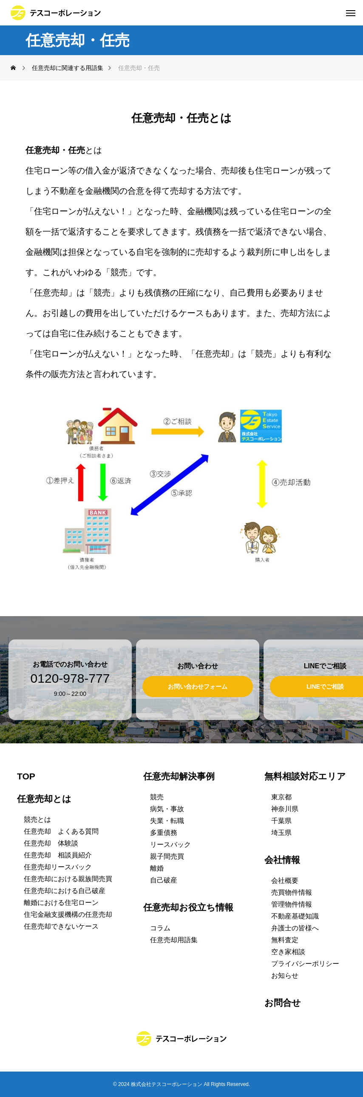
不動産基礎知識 (295, 916)
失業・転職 (167, 820)
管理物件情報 (291, 904)
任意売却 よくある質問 (61, 831)
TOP (26, 776)
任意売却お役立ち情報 (188, 907)
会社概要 (284, 880)
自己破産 (163, 880)
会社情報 (282, 860)
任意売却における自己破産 (64, 890)
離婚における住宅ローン (61, 902)
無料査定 (284, 939)
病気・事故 (167, 808)
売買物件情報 (291, 892)
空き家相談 (288, 951)
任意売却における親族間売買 (68, 878)
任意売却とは (44, 799)
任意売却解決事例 (179, 776)
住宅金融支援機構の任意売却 (68, 914)
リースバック (170, 844)
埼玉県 (281, 832)
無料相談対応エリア (305, 776)
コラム (160, 928)
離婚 (157, 868)
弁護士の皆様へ (295, 928)
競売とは (37, 819)
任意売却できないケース (61, 926)
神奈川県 (284, 808)
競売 (157, 797)
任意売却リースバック (58, 867)
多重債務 (163, 832)
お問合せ (282, 1003)
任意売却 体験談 (51, 843)
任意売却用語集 (174, 939)
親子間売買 (167, 856)
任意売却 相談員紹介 (58, 855)
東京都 (281, 797)
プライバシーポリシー (305, 963)
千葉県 (281, 820)
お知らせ (284, 975)
